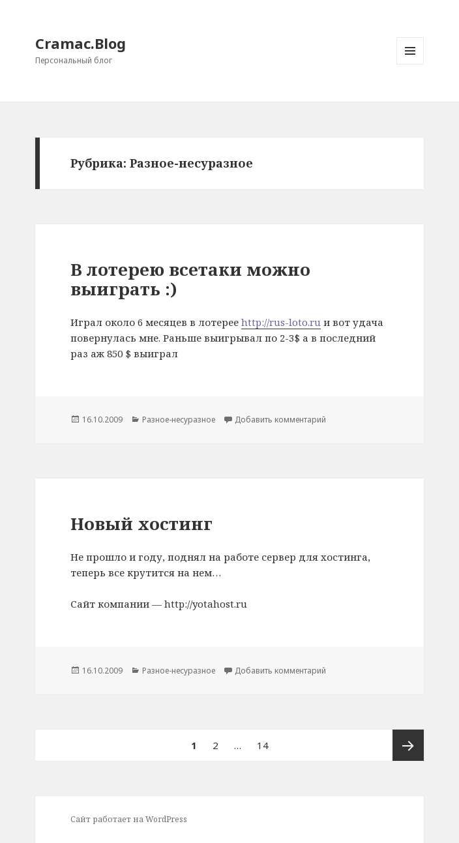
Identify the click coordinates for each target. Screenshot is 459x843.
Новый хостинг (141, 523)
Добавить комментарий (280, 419)
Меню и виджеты (410, 64)
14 (266, 741)
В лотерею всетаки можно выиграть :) (190, 279)
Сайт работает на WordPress (128, 819)
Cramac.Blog (80, 43)
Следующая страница (408, 745)
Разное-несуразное (178, 419)
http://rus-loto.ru (281, 322)
